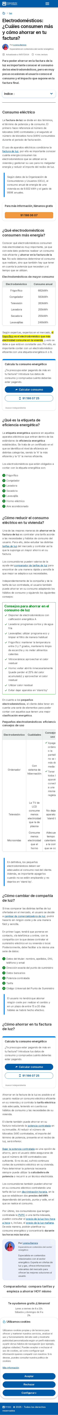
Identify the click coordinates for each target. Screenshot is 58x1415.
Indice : (9, 94)
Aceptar (29, 1376)
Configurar (29, 1393)
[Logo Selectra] (9, 4)
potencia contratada (39, 1125)
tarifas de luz (9, 546)
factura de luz (10, 151)
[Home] (4, 13)
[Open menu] (48, 3)
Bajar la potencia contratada (18, 1148)
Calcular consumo (29, 389)
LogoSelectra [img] (6, 1407)
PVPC (21, 1215)
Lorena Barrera (19, 45)
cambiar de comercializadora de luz (24, 916)
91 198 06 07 (29, 215)
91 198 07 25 (29, 398)
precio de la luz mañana (40, 1222)
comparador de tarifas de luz (30, 565)
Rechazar (29, 1384)
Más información (11, 1367)
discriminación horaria (34, 1191)
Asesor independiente (15, 408)
